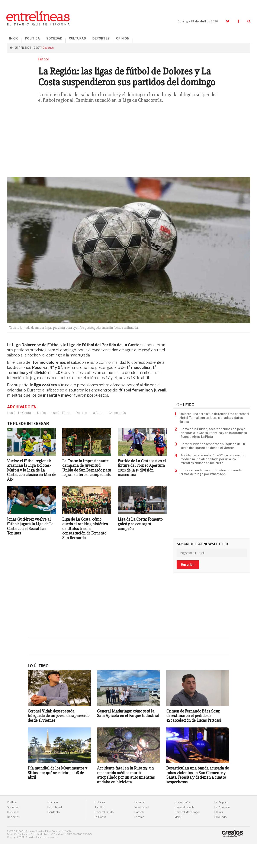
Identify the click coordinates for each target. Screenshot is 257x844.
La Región (221, 802)
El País (218, 812)
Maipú (178, 817)
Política (12, 802)
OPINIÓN (122, 38)
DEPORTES (101, 38)
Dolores (81, 413)
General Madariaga (186, 812)
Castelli (139, 812)
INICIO (14, 38)
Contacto (53, 812)
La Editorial (54, 807)
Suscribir (188, 564)
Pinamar (139, 802)
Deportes (48, 47)
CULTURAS (77, 38)
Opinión (52, 802)
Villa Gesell (141, 807)
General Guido (104, 812)
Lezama (139, 817)
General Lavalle (184, 807)
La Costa (97, 413)
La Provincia (222, 807)
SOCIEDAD (54, 38)
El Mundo (220, 817)
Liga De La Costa (19, 413)
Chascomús (117, 413)
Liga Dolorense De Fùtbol (53, 413)
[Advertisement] (128, 143)
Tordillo (99, 807)
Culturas (12, 812)
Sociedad (13, 807)
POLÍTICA (32, 38)
